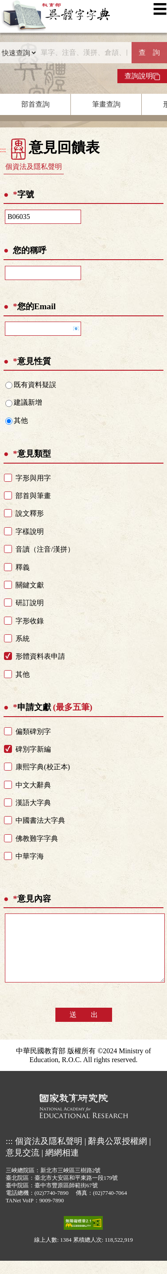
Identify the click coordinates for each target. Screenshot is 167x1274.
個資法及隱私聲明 (33, 166)
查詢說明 (142, 76)
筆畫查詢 (106, 104)
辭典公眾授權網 (117, 1154)
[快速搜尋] (84, 52)
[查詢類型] (18, 52)
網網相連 (62, 1165)
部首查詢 (35, 104)
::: (3, 149)
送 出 (84, 1028)
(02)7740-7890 (52, 1206)
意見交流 (22, 1165)
